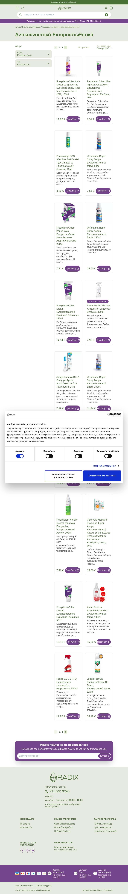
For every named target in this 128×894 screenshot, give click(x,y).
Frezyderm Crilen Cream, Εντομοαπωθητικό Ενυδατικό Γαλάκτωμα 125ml (67, 312)
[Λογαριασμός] (106, 8)
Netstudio (108, 890)
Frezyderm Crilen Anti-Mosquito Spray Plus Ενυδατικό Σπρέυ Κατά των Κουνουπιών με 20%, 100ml (68, 88)
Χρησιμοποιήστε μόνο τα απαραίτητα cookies (63, 475)
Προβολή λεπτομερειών (104, 466)
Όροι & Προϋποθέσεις (64, 824)
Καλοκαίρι (46, 27)
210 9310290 (60, 791)
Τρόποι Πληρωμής (102, 827)
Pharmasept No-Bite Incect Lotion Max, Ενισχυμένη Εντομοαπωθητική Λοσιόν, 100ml (67, 526)
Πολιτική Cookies (62, 831)
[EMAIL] (58, 756)
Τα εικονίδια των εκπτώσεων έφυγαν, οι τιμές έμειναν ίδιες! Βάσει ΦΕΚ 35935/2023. (64, 21)
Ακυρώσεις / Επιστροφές (105, 831)
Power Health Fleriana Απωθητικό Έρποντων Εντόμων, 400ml (98, 308)
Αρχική (18, 27)
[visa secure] (39, 873)
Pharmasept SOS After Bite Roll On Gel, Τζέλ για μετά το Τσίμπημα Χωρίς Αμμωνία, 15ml (68, 162)
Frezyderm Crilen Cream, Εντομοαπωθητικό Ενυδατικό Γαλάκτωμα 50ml (67, 613)
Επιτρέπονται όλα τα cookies (102, 476)
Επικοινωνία (26, 827)
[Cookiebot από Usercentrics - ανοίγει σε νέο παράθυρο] (109, 415)
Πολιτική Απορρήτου (63, 827)
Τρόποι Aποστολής (103, 824)
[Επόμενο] (65, 47)
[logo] (64, 8)
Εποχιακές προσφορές (31, 27)
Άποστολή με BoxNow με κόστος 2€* (64, 2)
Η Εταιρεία (25, 824)
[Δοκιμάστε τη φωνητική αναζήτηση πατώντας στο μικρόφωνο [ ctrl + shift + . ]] (106, 15)
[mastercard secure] (45, 873)
